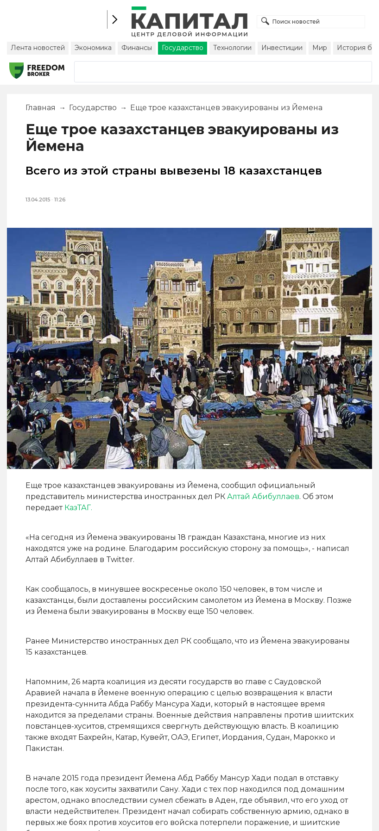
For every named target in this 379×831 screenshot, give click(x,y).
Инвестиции (282, 48)
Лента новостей (38, 48)
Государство (182, 48)
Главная (40, 107)
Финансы (136, 48)
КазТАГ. (78, 507)
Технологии (232, 48)
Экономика (93, 48)
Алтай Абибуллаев (263, 496)
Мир (319, 48)
